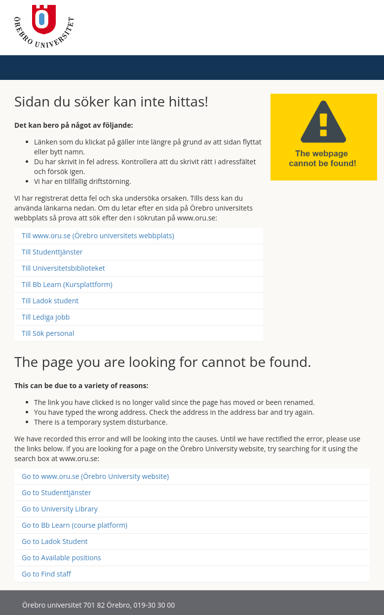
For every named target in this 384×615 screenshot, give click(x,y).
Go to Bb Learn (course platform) (74, 525)
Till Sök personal (48, 333)
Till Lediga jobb (46, 317)
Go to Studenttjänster (56, 492)
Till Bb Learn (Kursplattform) (67, 284)
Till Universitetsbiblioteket (63, 268)
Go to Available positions (61, 557)
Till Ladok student (50, 300)
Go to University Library (60, 508)
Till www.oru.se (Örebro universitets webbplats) (98, 235)
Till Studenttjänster (52, 251)
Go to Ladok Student (55, 541)
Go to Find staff (46, 574)
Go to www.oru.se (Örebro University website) (95, 476)
